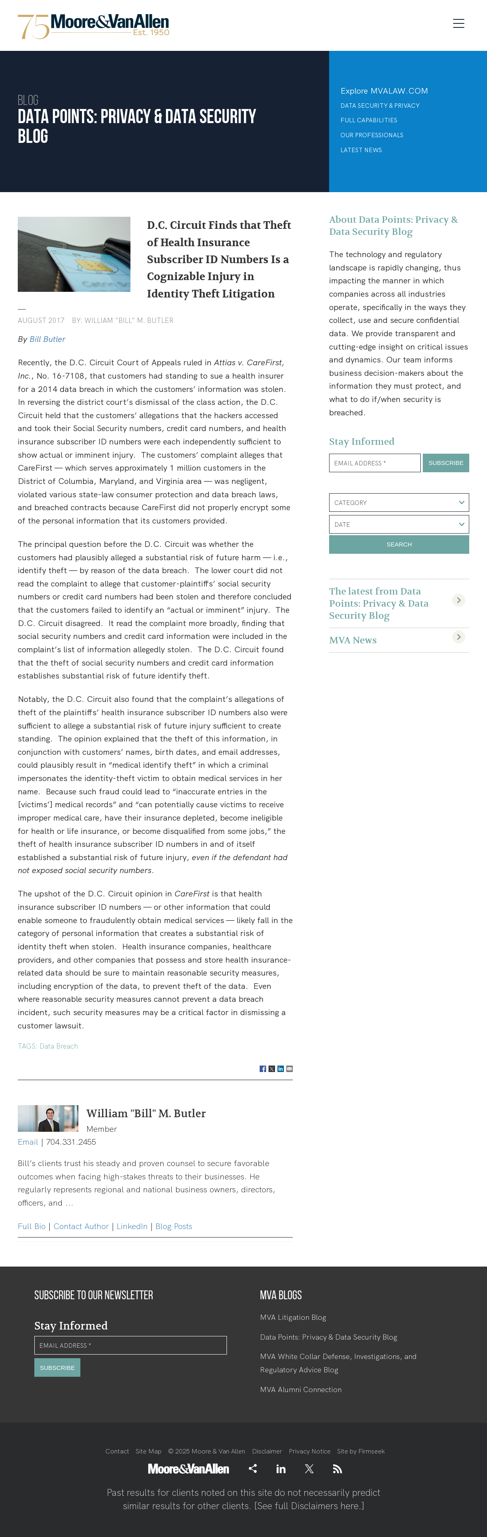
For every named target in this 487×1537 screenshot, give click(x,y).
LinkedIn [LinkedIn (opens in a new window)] (132, 1226)
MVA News (353, 640)
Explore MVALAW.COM (384, 91)
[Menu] (461, 22)
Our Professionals (371, 135)
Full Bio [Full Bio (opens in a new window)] (32, 1226)
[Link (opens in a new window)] (281, 1468)
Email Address (360, 463)
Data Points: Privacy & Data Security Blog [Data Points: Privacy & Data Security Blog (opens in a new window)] (328, 1337)
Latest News (361, 150)
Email (28, 1142)
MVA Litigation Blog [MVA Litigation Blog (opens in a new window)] (293, 1317)
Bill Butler (47, 339)
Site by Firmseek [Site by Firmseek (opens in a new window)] (361, 1451)
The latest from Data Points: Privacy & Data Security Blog (379, 603)
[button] (252, 1468)
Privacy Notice (310, 1451)
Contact (117, 1451)
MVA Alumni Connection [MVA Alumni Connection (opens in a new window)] (301, 1390)
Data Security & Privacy (380, 106)
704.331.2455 (71, 1142)
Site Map (149, 1451)
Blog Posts (173, 1226)
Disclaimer (267, 1451)
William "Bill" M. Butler (129, 320)
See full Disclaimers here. (309, 1506)
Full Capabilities (368, 120)
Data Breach (59, 1046)
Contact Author (81, 1226)
